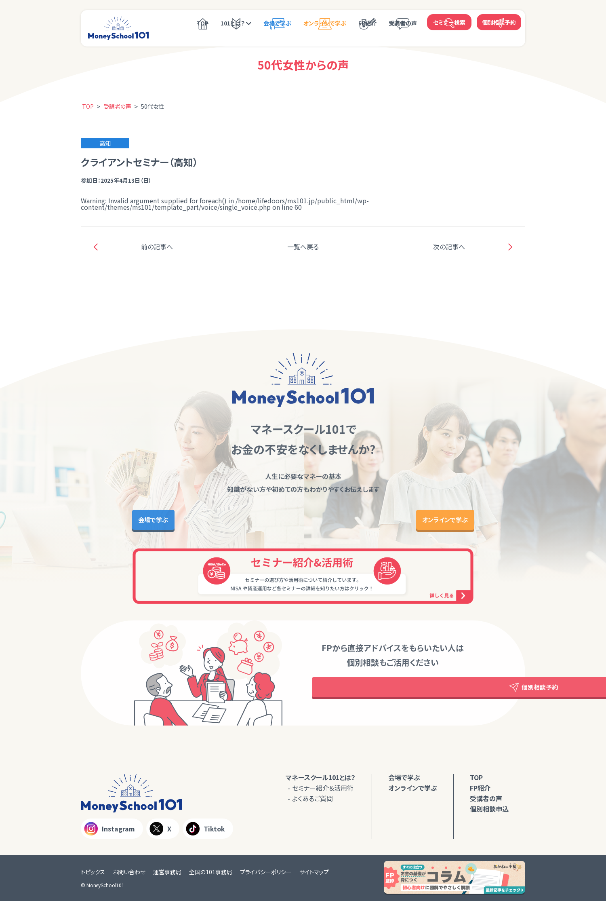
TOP (202, 23)
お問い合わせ (129, 876)
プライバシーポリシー (266, 876)
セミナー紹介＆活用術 (323, 792)
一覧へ (303, 246)
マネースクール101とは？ (321, 781)
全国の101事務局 (210, 876)
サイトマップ (314, 876)
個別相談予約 (499, 22)
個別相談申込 (489, 813)
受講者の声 (403, 23)
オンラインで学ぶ (324, 23)
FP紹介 (367, 23)
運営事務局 (167, 876)
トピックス (93, 876)
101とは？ (233, 23)
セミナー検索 (449, 22)
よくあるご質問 (312, 802)
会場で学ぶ (277, 23)
